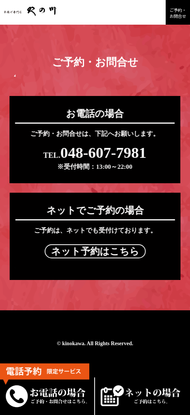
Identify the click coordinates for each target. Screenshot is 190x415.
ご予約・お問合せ (177, 13)
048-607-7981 (94, 152)
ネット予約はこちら (96, 251)
